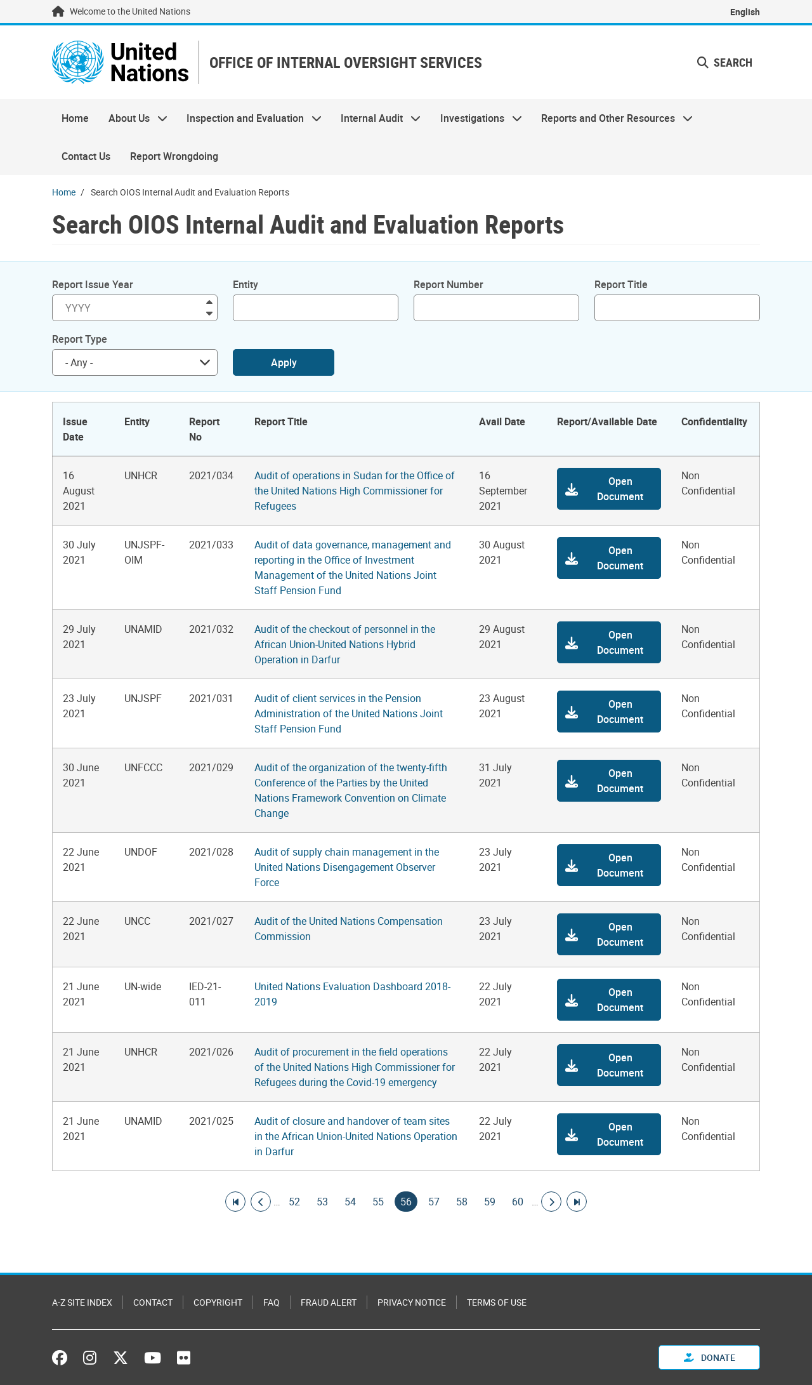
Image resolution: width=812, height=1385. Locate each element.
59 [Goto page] (489, 1202)
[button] (609, 489)
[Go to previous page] (261, 1201)
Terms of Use (497, 1302)
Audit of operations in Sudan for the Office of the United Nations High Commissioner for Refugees (354, 490)
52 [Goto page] (294, 1202)
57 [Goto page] (433, 1202)
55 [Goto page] (378, 1202)
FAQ (271, 1302)
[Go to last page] (576, 1201)
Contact (153, 1302)
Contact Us (86, 156)
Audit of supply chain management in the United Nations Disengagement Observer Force (346, 867)
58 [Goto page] (461, 1202)
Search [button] (724, 62)
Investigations (476, 118)
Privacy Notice (411, 1302)
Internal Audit (376, 118)
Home (75, 118)
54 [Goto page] (350, 1202)
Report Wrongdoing (174, 156)
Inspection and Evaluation (249, 118)
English (745, 12)
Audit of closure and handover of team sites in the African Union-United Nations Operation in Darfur (355, 1136)
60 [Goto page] (517, 1202)
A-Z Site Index (82, 1302)
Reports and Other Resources (612, 118)
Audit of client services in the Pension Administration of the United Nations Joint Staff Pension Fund (348, 713)
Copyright (217, 1302)
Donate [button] (709, 1357)
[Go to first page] (235, 1201)
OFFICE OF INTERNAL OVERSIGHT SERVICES (345, 62)
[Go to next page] (551, 1201)
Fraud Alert (329, 1302)
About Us (132, 118)
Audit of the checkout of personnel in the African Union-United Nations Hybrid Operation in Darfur (344, 644)
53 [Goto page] (322, 1202)
